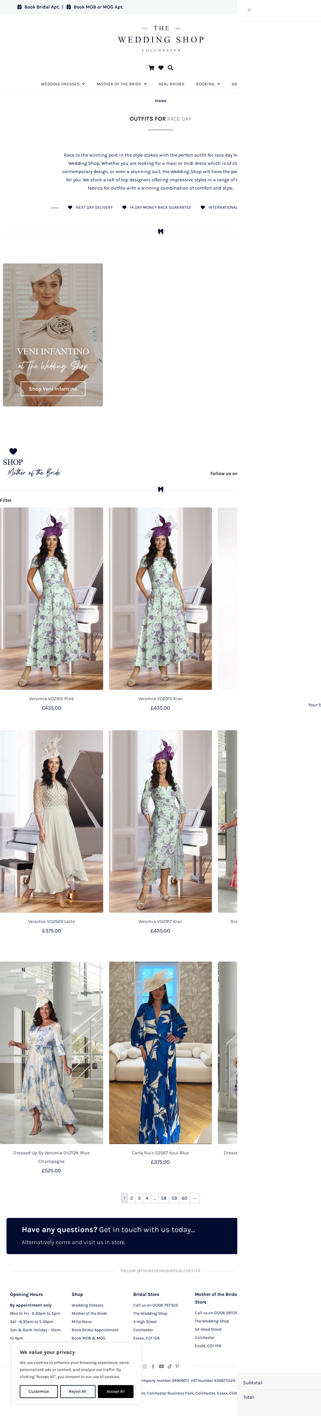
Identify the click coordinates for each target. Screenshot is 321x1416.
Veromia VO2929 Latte (51, 921)
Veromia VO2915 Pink (51, 698)
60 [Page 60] (184, 1198)
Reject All (77, 1391)
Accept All (116, 1391)
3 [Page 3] (139, 1198)
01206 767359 (165, 1307)
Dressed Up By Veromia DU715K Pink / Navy (269, 1153)
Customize (39, 1391)
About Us (264, 1307)
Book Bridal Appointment (95, 1332)
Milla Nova (82, 1324)
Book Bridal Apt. (38, 7)
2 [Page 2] (131, 1198)
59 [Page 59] (174, 1198)
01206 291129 (226, 1315)
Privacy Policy (269, 1315)
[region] (76, 1373)
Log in (293, 7)
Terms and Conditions (276, 1332)
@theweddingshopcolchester (262, 473)
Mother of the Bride (89, 1315)
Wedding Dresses (87, 1307)
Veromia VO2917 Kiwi (160, 921)
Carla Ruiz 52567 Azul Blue (160, 1153)
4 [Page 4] (147, 1198)
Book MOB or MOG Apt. (95, 7)
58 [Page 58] (164, 1198)
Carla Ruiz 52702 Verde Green (269, 698)
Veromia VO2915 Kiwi (160, 698)
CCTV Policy (267, 1324)
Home (160, 100)
